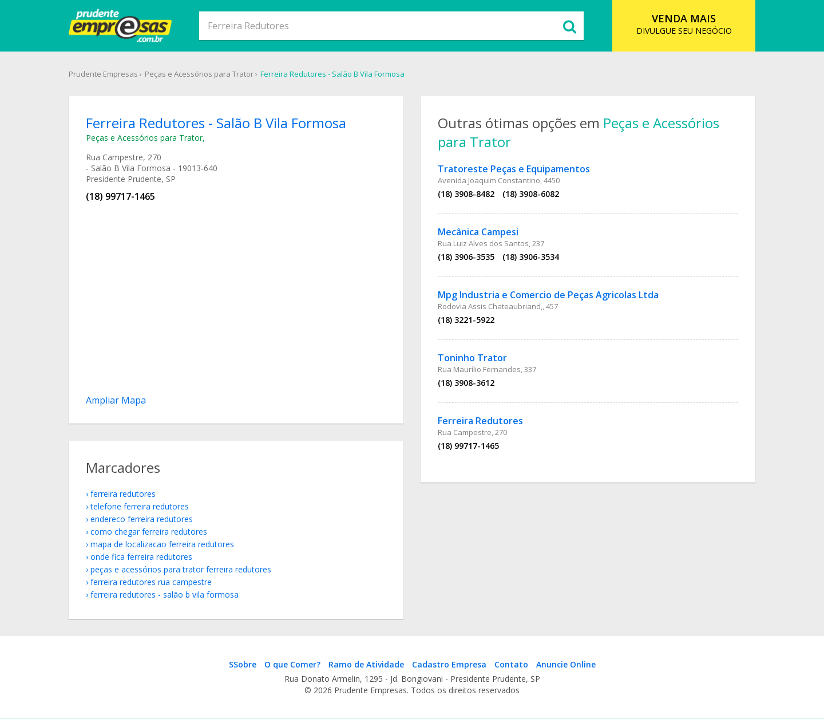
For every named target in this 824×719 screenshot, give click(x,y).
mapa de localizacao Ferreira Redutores (162, 544)
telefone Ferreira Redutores (139, 506)
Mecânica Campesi (478, 232)
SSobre (242, 664)
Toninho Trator (472, 357)
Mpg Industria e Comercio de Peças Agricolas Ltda (548, 295)
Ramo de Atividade (366, 664)
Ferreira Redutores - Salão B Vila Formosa (332, 74)
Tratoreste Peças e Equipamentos (514, 169)
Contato (511, 664)
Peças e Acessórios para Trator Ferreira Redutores (180, 569)
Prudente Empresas (103, 74)
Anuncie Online (566, 664)
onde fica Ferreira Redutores (141, 556)
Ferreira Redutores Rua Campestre (151, 581)
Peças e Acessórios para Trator (199, 74)
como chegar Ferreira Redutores (148, 531)
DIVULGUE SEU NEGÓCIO (684, 23)
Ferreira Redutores (480, 420)
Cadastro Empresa (449, 664)
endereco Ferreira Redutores (141, 518)
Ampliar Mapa (116, 400)
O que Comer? (292, 664)
